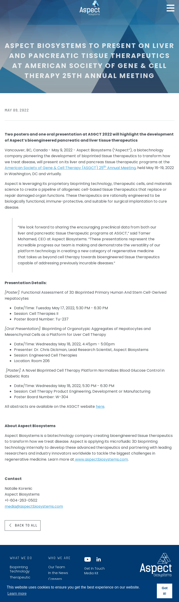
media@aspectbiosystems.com (34, 506)
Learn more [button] (17, 593)
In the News (58, 573)
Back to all (26, 525)
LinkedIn (98, 559)
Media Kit (91, 573)
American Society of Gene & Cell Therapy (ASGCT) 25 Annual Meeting (70, 167)
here (100, 406)
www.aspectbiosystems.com (101, 459)
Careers (55, 579)
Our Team (56, 567)
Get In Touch (94, 569)
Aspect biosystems (89, 8)
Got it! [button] (165, 590)
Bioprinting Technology (20, 569)
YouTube (87, 559)
